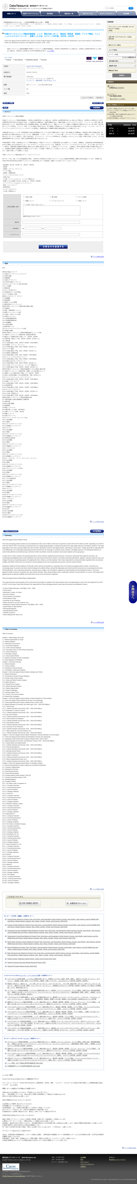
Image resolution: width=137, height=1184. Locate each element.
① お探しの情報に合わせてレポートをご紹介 (121, 108)
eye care (43, 59)
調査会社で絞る (113, 70)
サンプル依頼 (82, 197)
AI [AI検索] (131, 8)
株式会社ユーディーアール (117, 1159)
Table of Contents (10, 531)
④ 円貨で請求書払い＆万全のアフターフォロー (121, 118)
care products (18, 59)
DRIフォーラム (89, 13)
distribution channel (32, 59)
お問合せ (83, 1166)
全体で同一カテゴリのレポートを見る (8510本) (120, 38)
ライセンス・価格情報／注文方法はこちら (41, 80)
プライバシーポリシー (87, 1164)
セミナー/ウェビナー (108, 13)
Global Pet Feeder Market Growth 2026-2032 (22, 966)
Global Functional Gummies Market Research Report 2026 (26, 962)
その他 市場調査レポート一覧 (33, 22)
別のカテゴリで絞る (115, 45)
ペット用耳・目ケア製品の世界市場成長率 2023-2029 (25, 1063)
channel (8, 59)
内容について (82, 201)
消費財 (47, 22)
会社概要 (83, 1157)
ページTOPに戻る (98, 256)
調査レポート (12, 13)
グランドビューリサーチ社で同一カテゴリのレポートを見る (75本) (121, 28)
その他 (35, 204)
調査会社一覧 (69, 13)
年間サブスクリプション (32, 13)
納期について (30, 201)
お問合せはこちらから (116, 88)
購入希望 (54, 197)
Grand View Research (34, 66)
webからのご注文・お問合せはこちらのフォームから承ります (76, 903)
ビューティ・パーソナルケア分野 (30, 975)
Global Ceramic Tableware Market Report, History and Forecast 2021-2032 (31, 959)
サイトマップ (84, 1162)
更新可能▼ (99, 97)
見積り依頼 (29, 197)
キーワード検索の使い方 (129, 57)
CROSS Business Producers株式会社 (13, 1176)
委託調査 (51, 13)
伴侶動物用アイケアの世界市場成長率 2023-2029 (23, 1066)
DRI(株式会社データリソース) (13, 22)
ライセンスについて (58, 201)
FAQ (81, 1159)
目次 (5, 108)
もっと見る (50, 51)
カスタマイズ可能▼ (87, 97)
